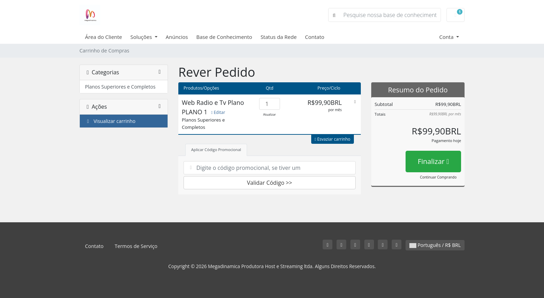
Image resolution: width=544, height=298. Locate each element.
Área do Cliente (103, 36)
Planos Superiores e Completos (120, 86)
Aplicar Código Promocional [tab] (216, 149)
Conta (447, 36)
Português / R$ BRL (435, 245)
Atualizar (269, 114)
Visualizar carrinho (110, 121)
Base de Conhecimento (224, 36)
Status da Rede (279, 36)
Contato (314, 36)
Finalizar (433, 161)
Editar (218, 112)
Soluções (141, 36)
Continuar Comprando (438, 177)
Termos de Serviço (135, 246)
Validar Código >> (269, 183)
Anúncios (177, 36)
